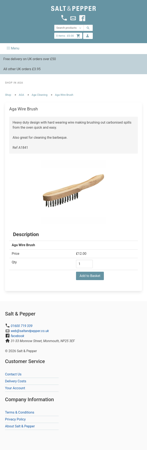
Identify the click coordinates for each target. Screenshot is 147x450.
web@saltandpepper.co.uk (30, 331)
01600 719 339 (21, 326)
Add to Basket (90, 276)
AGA (21, 94)
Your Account (15, 388)
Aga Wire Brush (64, 94)
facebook (17, 336)
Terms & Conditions (19, 412)
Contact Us (13, 374)
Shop (8, 94)
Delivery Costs (15, 381)
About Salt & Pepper (20, 426)
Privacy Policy (15, 419)
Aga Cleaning (39, 94)
